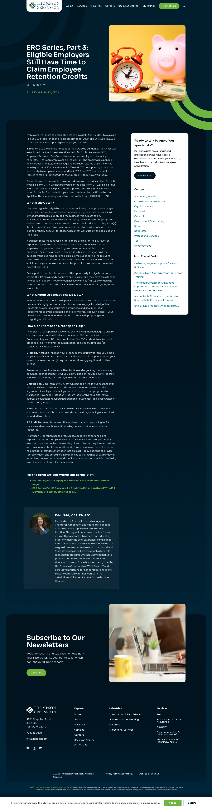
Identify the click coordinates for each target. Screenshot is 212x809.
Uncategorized (142, 245)
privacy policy (152, 802)
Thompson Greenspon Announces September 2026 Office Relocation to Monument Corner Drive (156, 286)
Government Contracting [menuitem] (124, 719)
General (139, 216)
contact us (53, 458)
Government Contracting (149, 221)
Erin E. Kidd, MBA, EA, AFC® (42, 92)
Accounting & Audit (145, 196)
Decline (192, 802)
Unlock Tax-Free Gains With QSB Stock (156, 306)
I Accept (173, 802)
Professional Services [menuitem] (121, 730)
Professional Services (146, 236)
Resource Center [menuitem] (128, 6)
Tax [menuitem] (159, 714)
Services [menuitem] (82, 6)
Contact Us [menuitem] (169, 6)
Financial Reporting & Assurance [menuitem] (169, 721)
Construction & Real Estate (149, 201)
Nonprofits (140, 231)
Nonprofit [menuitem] (114, 725)
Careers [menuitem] (110, 6)
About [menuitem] (69, 6)
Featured (139, 211)
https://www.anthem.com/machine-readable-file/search (47, 787)
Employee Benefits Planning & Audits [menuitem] (167, 741)
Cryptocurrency (143, 206)
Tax (136, 240)
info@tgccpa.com (36, 739)
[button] (184, 6)
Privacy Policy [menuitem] (112, 774)
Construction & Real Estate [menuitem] (124, 714)
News (137, 226)
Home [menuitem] (77, 714)
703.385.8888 (34, 733)
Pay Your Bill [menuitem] (148, 6)
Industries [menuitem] (96, 6)
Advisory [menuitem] (162, 727)
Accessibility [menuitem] (126, 774)
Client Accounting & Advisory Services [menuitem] (168, 733)
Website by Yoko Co (149, 773)
